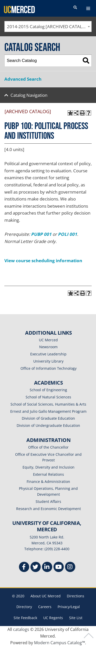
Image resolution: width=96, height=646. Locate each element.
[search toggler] (75, 7)
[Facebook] (24, 567)
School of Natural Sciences (48, 397)
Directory (24, 606)
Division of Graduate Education (48, 418)
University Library (48, 361)
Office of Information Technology (48, 368)
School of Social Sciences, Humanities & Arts (48, 404)
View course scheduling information (43, 260)
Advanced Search (22, 79)
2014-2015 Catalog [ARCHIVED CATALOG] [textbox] (48, 26)
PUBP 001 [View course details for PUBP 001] (41, 234)
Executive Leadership (48, 354)
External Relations (48, 474)
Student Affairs (48, 501)
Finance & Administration (48, 481)
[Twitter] (35, 567)
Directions (75, 596)
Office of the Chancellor (48, 447)
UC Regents (53, 617)
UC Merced (48, 339)
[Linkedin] (47, 567)
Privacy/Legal (69, 606)
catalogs (21, 629)
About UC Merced (45, 596)
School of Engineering (48, 389)
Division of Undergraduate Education (48, 425)
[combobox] (48, 26)
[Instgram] (70, 567)
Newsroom (48, 346)
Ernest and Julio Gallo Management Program (48, 411)
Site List (75, 617)
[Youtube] (59, 567)
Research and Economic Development (48, 508)
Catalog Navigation (28, 95)
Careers (44, 606)
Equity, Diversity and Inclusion (48, 467)
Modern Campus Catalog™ (59, 642)
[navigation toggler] (88, 8)
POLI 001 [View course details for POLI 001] (67, 234)
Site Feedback (25, 617)
